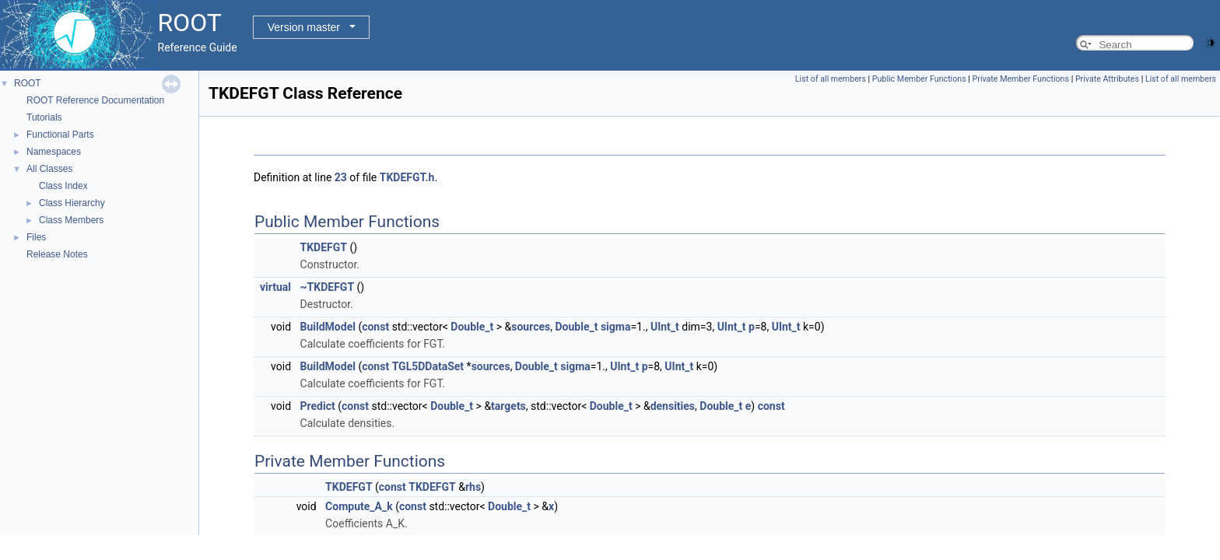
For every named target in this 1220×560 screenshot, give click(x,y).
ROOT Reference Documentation (95, 100)
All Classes (49, 168)
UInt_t (664, 326)
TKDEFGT (323, 247)
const (375, 326)
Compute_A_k (359, 506)
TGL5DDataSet (428, 366)
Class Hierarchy (72, 203)
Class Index (63, 185)
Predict (317, 406)
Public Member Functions (919, 79)
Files (36, 237)
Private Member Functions (1021, 79)
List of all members (830, 79)
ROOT (27, 83)
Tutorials (44, 117)
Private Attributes (1107, 79)
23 (341, 177)
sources (530, 326)
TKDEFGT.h (407, 177)
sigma (616, 326)
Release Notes (57, 254)
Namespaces (53, 151)
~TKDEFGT (327, 287)
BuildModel (328, 326)
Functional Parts (60, 134)
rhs (473, 487)
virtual (275, 287)
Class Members (71, 220)
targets (508, 406)
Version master (304, 27)
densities (672, 406)
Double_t (471, 326)
